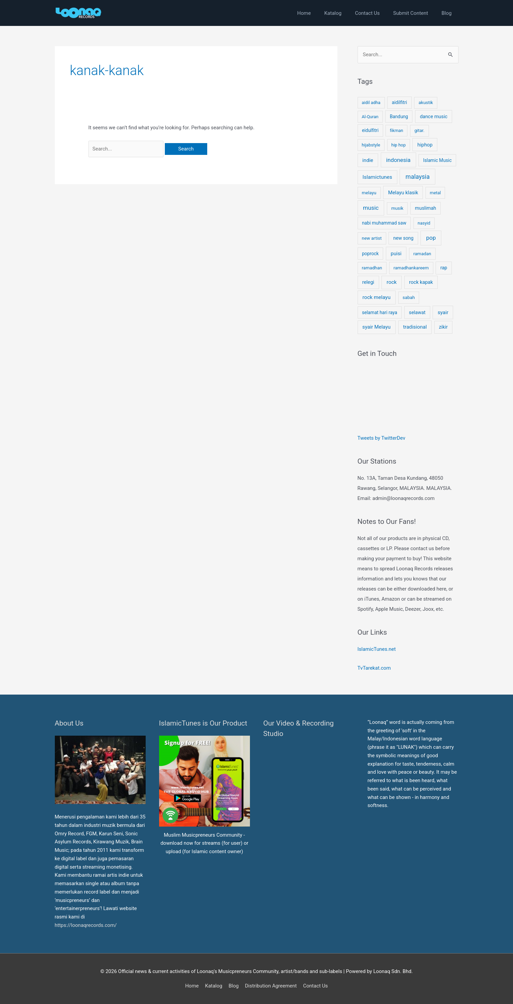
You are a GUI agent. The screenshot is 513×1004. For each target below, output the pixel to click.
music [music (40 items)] (371, 207)
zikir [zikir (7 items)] (443, 327)
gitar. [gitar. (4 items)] (419, 130)
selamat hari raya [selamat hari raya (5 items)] (379, 312)
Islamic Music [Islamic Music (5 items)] (437, 160)
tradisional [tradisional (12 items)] (415, 327)
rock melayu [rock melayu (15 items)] (376, 297)
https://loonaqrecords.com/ (86, 925)
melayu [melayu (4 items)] (369, 192)
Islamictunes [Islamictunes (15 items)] (377, 177)
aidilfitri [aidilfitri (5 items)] (399, 102)
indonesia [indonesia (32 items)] (398, 160)
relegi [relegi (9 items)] (368, 282)
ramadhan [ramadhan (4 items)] (372, 267)
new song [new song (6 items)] (403, 238)
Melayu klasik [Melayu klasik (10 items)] (403, 193)
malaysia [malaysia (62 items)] (418, 176)
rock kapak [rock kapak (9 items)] (421, 282)
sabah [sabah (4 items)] (409, 297)
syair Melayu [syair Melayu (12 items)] (376, 327)
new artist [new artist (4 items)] (372, 238)
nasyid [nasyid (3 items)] (424, 223)
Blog (233, 986)
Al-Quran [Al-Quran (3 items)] (370, 116)
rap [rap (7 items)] (443, 267)
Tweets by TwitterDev (381, 438)
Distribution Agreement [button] (271, 986)
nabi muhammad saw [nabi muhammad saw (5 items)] (384, 223)
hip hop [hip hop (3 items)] (398, 144)
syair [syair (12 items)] (443, 312)
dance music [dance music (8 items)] (433, 117)
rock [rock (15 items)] (392, 282)
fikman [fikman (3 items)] (396, 130)
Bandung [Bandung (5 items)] (399, 116)
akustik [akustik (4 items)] (425, 102)
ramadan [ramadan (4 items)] (422, 253)
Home (191, 986)
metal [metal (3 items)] (435, 192)
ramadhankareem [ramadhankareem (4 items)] (411, 267)
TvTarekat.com (375, 668)
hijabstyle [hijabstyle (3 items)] (371, 144)
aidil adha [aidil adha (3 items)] (371, 102)
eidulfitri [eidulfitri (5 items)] (370, 130)
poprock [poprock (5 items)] (370, 253)
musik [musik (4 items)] (397, 208)
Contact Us (315, 986)
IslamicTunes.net (377, 649)
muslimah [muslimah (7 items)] (425, 208)
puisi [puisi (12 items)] (396, 253)
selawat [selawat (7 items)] (417, 312)
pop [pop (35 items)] (431, 237)
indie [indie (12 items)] (367, 160)
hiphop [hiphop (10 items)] (425, 145)
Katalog (213, 986)
